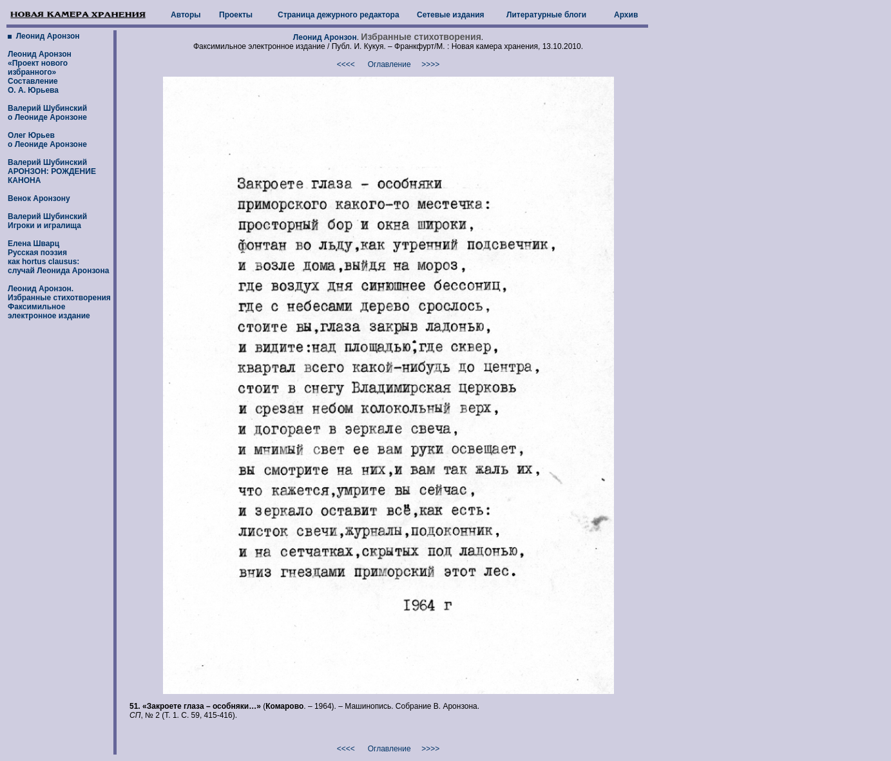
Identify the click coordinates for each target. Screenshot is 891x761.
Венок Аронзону (39, 198)
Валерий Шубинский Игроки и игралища (47, 221)
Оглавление (389, 64)
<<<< (346, 64)
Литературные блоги (546, 14)
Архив (626, 14)
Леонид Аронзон (46, 36)
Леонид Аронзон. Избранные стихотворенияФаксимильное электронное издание (59, 302)
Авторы (186, 14)
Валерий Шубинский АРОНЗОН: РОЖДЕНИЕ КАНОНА (52, 171)
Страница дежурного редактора (338, 14)
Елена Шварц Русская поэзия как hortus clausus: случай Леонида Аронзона (58, 257)
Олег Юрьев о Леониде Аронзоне (47, 140)
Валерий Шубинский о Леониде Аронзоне (47, 113)
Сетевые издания (450, 14)
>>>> (430, 64)
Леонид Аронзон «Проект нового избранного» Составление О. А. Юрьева (40, 72)
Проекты (236, 14)
